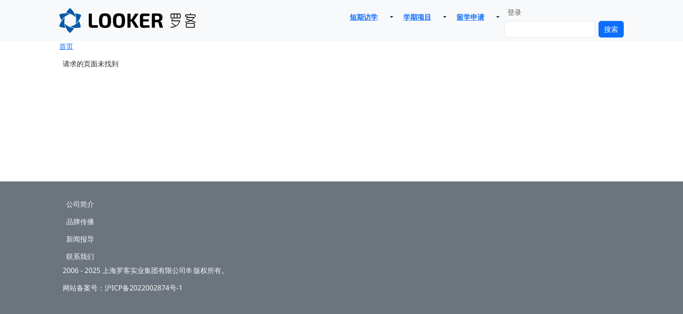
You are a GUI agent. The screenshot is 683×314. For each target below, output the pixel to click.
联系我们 (80, 256)
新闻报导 (80, 239)
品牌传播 (80, 221)
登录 (514, 12)
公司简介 (80, 204)
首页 (66, 46)
